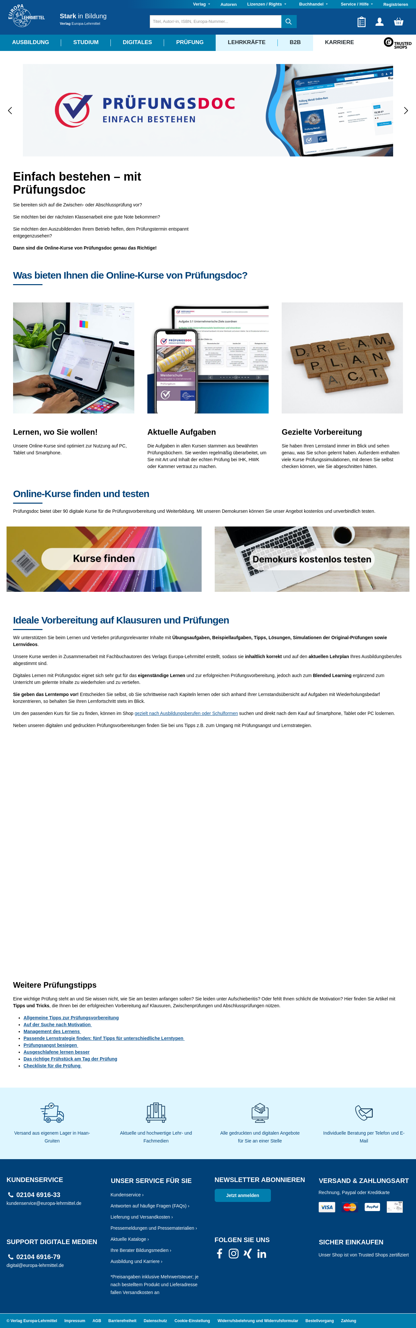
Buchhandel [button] (312, 4)
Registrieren (395, 4)
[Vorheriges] (10, 110)
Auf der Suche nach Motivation (58, 1024)
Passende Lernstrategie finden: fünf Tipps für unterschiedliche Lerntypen (104, 1038)
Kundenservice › (126, 1194)
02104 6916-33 (38, 1194)
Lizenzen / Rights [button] (265, 4)
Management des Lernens (52, 1031)
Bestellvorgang (320, 1321)
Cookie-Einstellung (192, 1321)
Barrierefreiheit (122, 1321)
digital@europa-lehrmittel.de (35, 1265)
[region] (208, 110)
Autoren (229, 4)
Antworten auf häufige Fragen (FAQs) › (149, 1205)
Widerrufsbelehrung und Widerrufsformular (258, 1321)
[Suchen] (289, 21)
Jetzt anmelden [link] (242, 1195)
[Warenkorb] (398, 21)
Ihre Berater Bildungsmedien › (140, 1250)
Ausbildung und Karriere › (136, 1261)
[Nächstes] (406, 110)
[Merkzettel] (361, 21)
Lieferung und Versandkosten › (141, 1217)
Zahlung (349, 1321)
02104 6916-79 (38, 1257)
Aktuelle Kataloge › (129, 1239)
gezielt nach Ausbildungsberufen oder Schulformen (186, 713)
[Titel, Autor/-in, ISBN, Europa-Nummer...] (215, 21)
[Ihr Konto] (379, 21)
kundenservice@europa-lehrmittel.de (44, 1203)
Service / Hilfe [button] (355, 4)
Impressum (74, 1321)
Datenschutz (155, 1321)
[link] (220, 1255)
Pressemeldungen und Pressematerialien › (153, 1228)
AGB (96, 1321)
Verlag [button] (200, 4)
